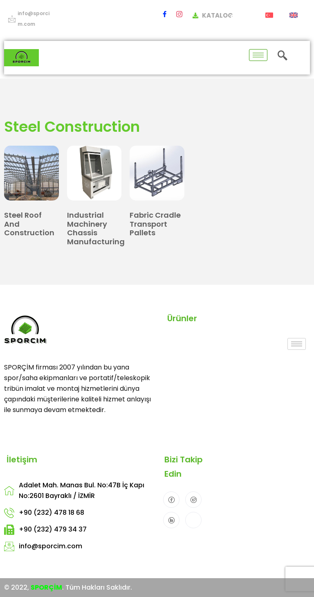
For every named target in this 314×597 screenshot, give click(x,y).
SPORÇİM (46, 587)
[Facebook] (164, 14)
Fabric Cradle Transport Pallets (155, 224)
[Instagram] (179, 14)
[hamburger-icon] (258, 55)
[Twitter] (193, 499)
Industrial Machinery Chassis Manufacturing (96, 228)
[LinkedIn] (171, 520)
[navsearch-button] (283, 56)
